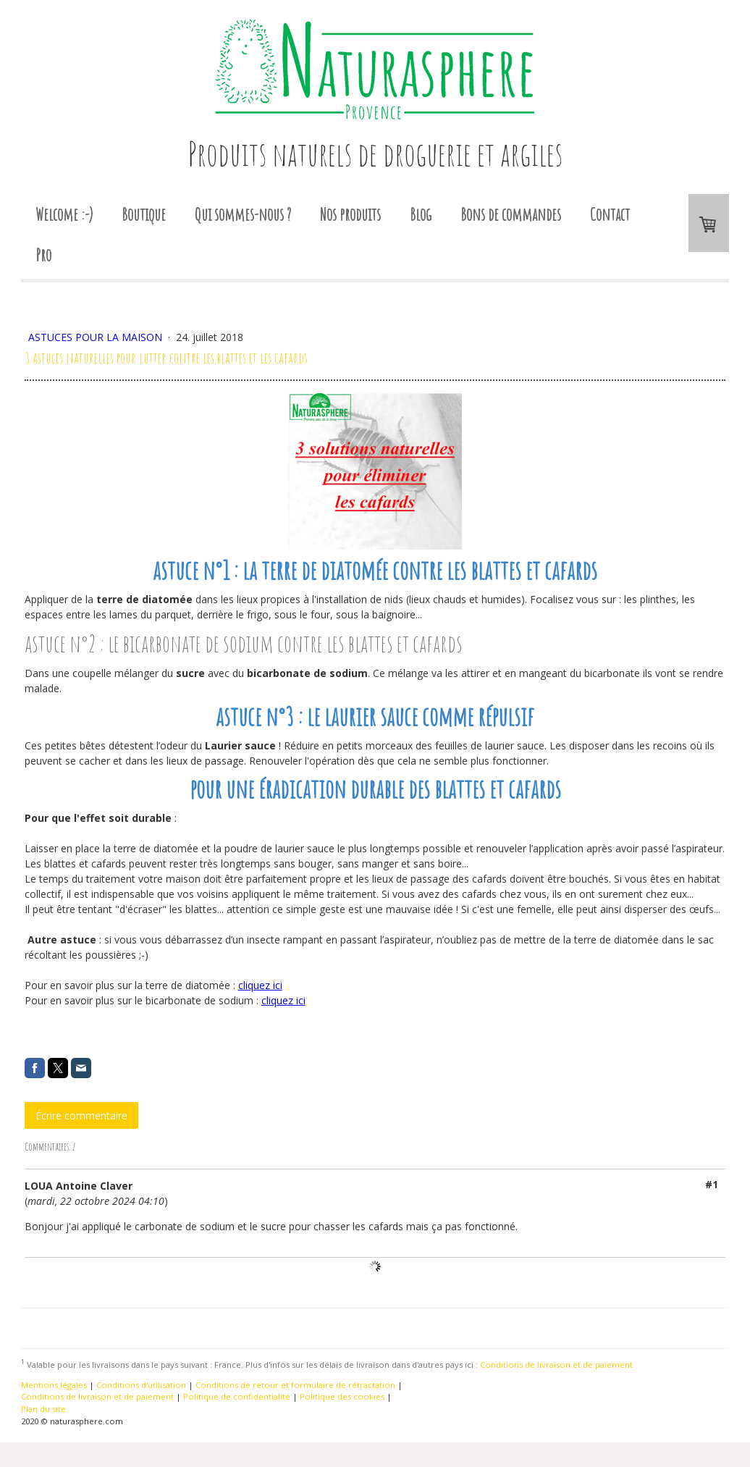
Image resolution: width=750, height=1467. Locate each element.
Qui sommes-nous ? (243, 214)
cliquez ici (260, 985)
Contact (610, 214)
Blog (420, 214)
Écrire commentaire (81, 1115)
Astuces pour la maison (96, 337)
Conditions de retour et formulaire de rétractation (295, 1384)
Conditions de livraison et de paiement (556, 1364)
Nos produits (350, 214)
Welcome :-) (64, 214)
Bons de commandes (510, 214)
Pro (43, 255)
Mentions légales (54, 1384)
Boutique (144, 214)
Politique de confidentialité (236, 1396)
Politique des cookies (342, 1396)
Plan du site (43, 1408)
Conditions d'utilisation (141, 1384)
